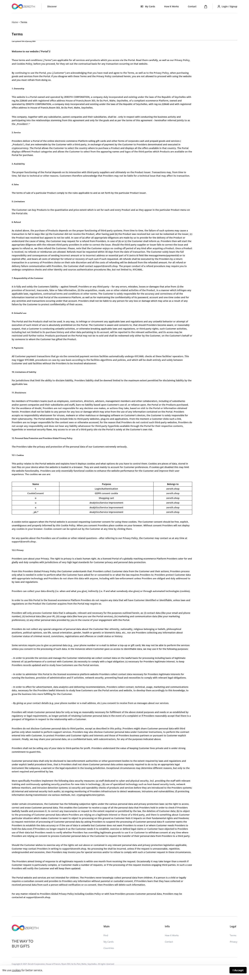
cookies (16, 970)
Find (106, 935)
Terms (233, 935)
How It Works (171, 6)
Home (15, 22)
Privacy (233, 941)
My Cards (109, 941)
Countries (109, 948)
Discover (52, 6)
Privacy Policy (130, 538)
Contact (192, 6)
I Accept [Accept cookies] (238, 970)
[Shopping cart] (205, 6)
